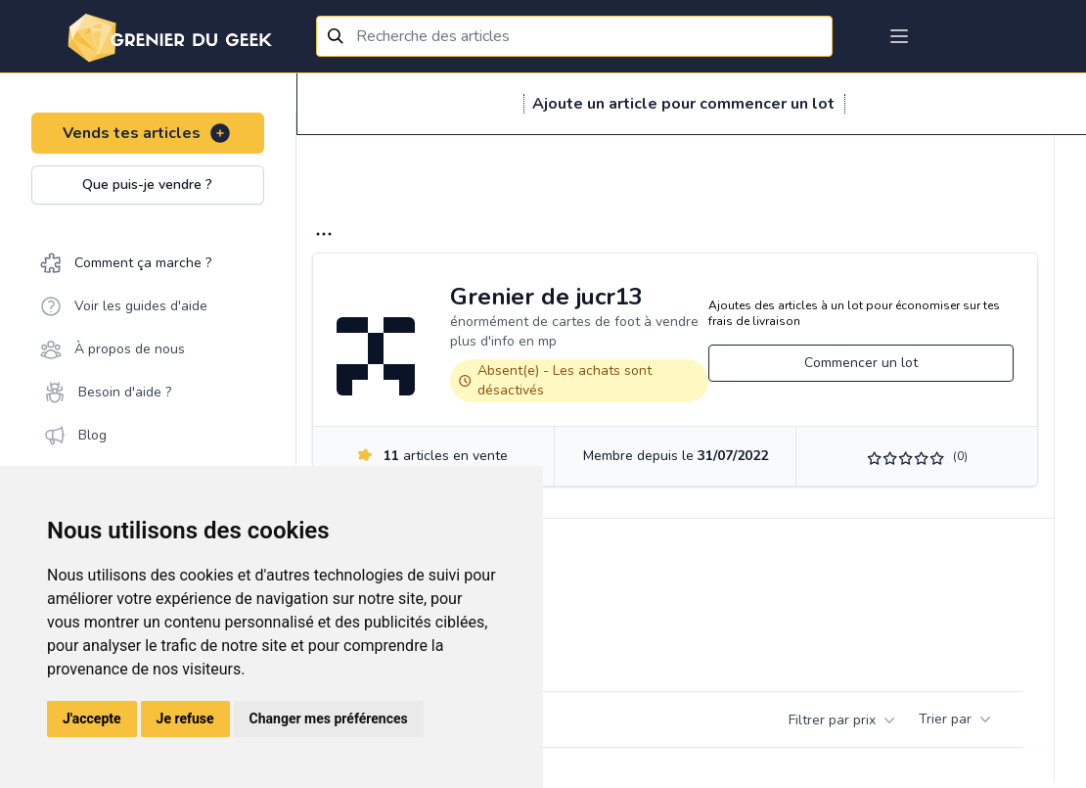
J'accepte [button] (92, 718)
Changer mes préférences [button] (328, 718)
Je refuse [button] (185, 718)
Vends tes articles (147, 133)
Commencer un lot (861, 362)
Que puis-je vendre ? (147, 184)
